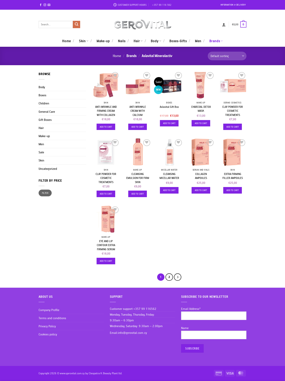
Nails (121, 41)
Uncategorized (48, 169)
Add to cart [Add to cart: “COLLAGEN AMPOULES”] (201, 190)
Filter (45, 192)
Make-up (103, 41)
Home (66, 41)
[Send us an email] (49, 5)
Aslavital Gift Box (169, 107)
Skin (83, 41)
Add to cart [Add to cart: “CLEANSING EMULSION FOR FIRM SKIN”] (137, 193)
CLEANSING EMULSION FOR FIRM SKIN (137, 178)
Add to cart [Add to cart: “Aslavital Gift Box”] (169, 123)
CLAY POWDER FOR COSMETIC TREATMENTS (232, 111)
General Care (47, 112)
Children (44, 103)
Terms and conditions (52, 318)
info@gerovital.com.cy (132, 333)
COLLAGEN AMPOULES (201, 176)
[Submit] (76, 24)
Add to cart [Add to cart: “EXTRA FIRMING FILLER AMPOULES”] (232, 190)
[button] (224, 24)
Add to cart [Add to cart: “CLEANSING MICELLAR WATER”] (169, 190)
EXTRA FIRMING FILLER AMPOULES (232, 176)
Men (198, 41)
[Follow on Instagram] (45, 5)
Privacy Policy (47, 326)
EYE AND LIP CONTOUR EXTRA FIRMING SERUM (106, 245)
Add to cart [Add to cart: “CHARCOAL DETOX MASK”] (201, 123)
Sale (41, 152)
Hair (138, 41)
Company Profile (49, 310)
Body (156, 41)
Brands (216, 41)
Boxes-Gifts (178, 41)
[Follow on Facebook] (40, 5)
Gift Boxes (45, 120)
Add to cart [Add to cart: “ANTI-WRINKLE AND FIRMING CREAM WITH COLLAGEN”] (106, 126)
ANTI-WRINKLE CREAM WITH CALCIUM (137, 111)
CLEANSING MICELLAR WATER (169, 176)
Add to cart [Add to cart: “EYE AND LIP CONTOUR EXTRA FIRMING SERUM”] (106, 260)
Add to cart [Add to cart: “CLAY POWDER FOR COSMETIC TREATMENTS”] (232, 126)
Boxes (42, 95)
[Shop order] (227, 56)
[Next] (177, 277)
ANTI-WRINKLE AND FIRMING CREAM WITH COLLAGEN (106, 111)
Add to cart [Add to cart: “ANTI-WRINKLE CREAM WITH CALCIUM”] (137, 126)
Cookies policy (48, 334)
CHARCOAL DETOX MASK (201, 109)
